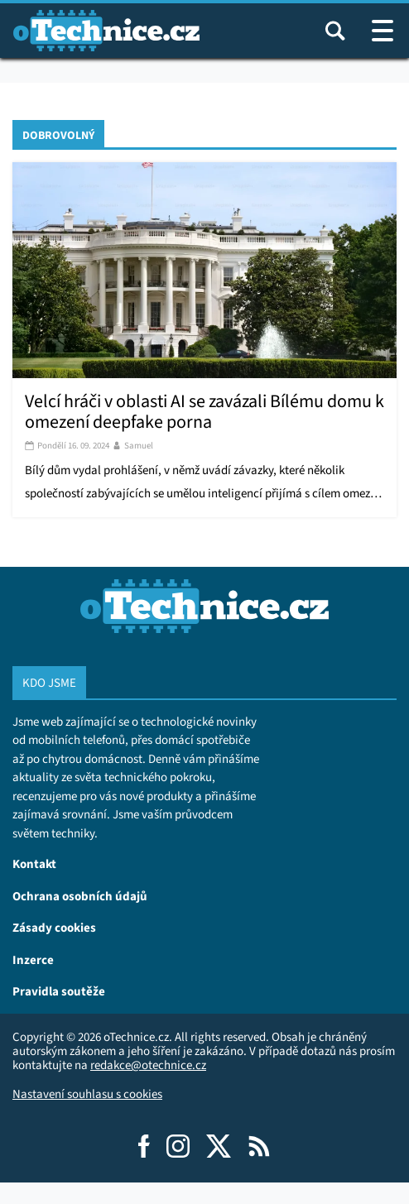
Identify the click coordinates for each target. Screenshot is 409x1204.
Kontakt (34, 863)
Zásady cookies (54, 927)
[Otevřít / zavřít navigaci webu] (382, 30)
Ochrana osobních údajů (79, 896)
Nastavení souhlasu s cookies (87, 1093)
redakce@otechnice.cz (148, 1065)
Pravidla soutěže (58, 991)
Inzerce (33, 959)
